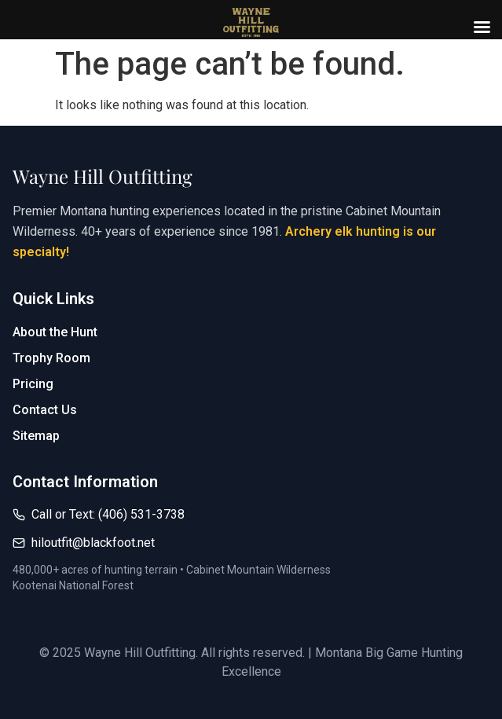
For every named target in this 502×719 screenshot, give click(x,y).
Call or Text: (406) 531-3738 (108, 514)
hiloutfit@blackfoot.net (93, 542)
